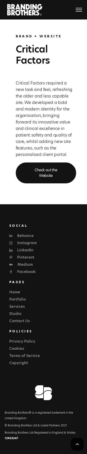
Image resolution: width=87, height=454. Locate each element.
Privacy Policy (22, 341)
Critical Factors (33, 55)
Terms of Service (24, 355)
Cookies (16, 348)
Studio (15, 313)
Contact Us (19, 321)
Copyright (18, 363)
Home (14, 292)
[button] (76, 9)
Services (17, 306)
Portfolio (17, 299)
